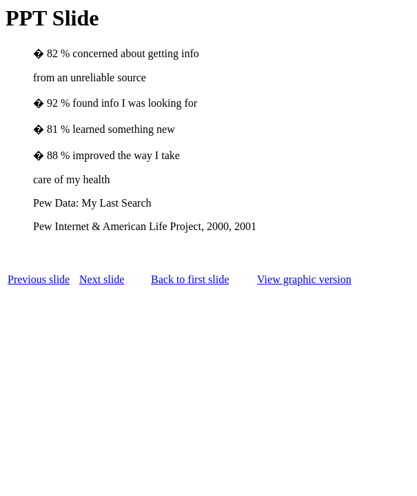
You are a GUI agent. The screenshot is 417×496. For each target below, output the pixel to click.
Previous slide (39, 279)
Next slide (101, 279)
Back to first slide (190, 279)
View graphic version (304, 279)
